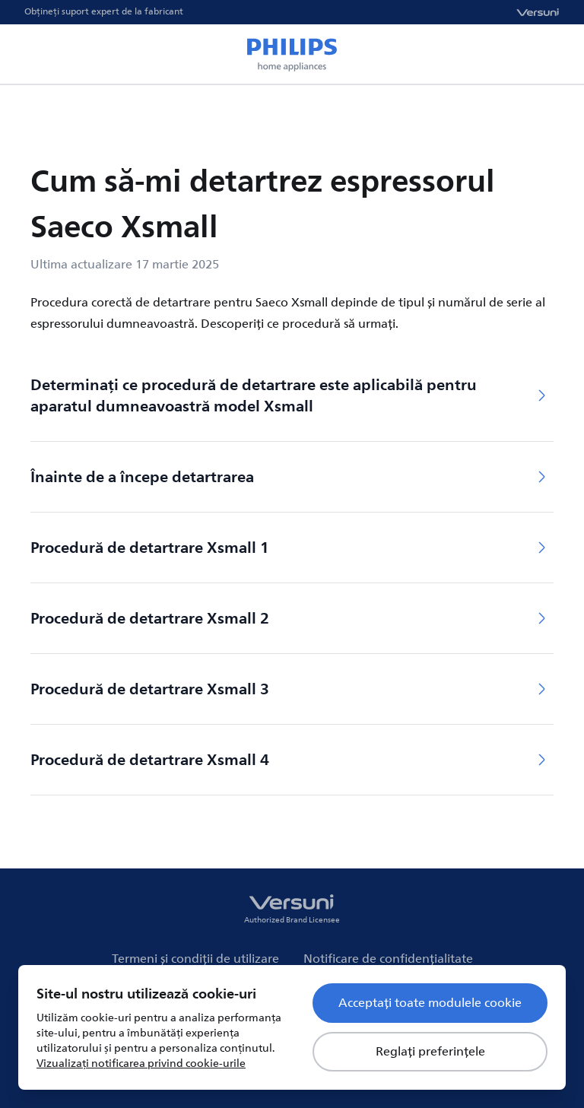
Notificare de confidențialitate (388, 959)
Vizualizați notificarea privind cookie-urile (141, 1063)
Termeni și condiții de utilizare (195, 959)
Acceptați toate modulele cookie (430, 1003)
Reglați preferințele (430, 1052)
